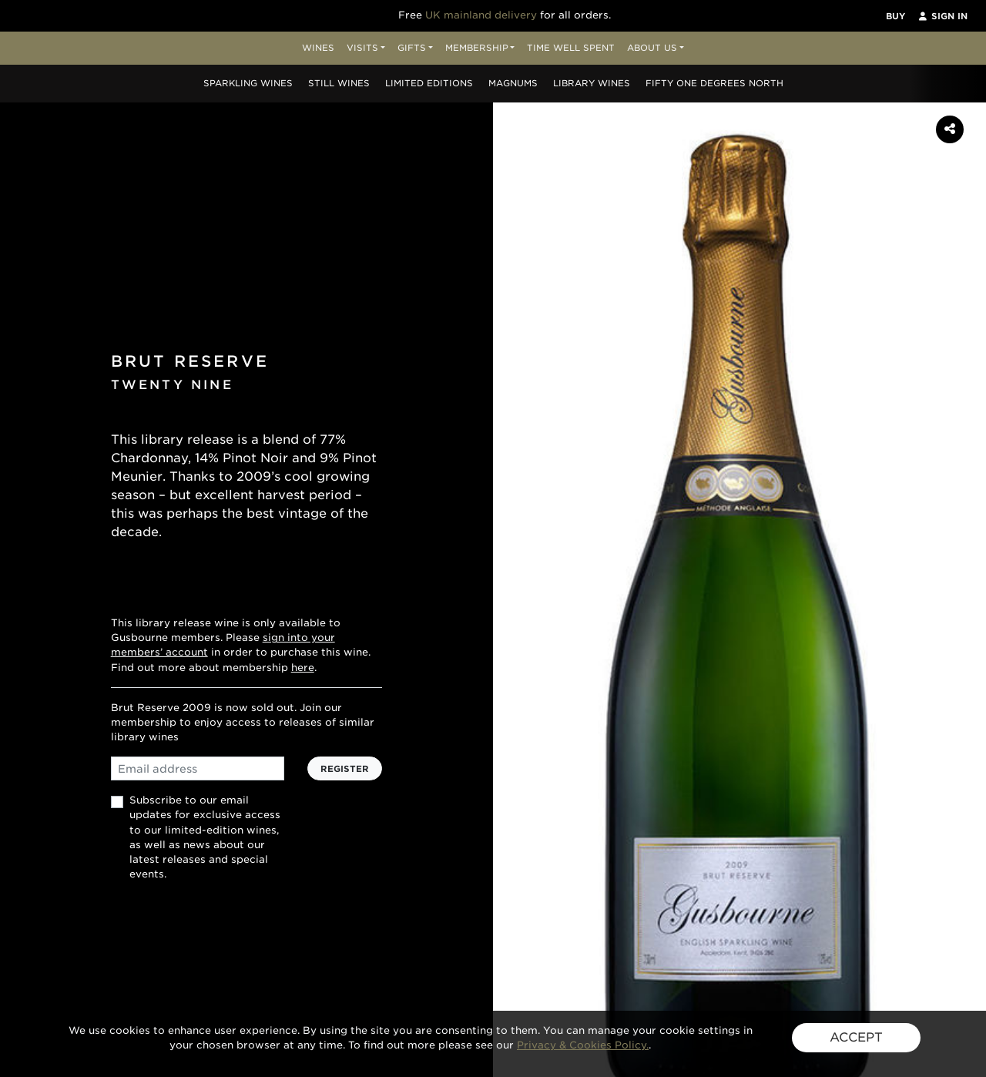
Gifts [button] (411, 47)
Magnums (513, 83)
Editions (429, 83)
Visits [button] (362, 47)
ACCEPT (856, 1037)
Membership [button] (476, 47)
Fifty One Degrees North (714, 83)
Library (591, 83)
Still (339, 83)
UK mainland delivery (481, 15)
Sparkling (248, 83)
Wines (318, 47)
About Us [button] (652, 47)
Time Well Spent (571, 47)
